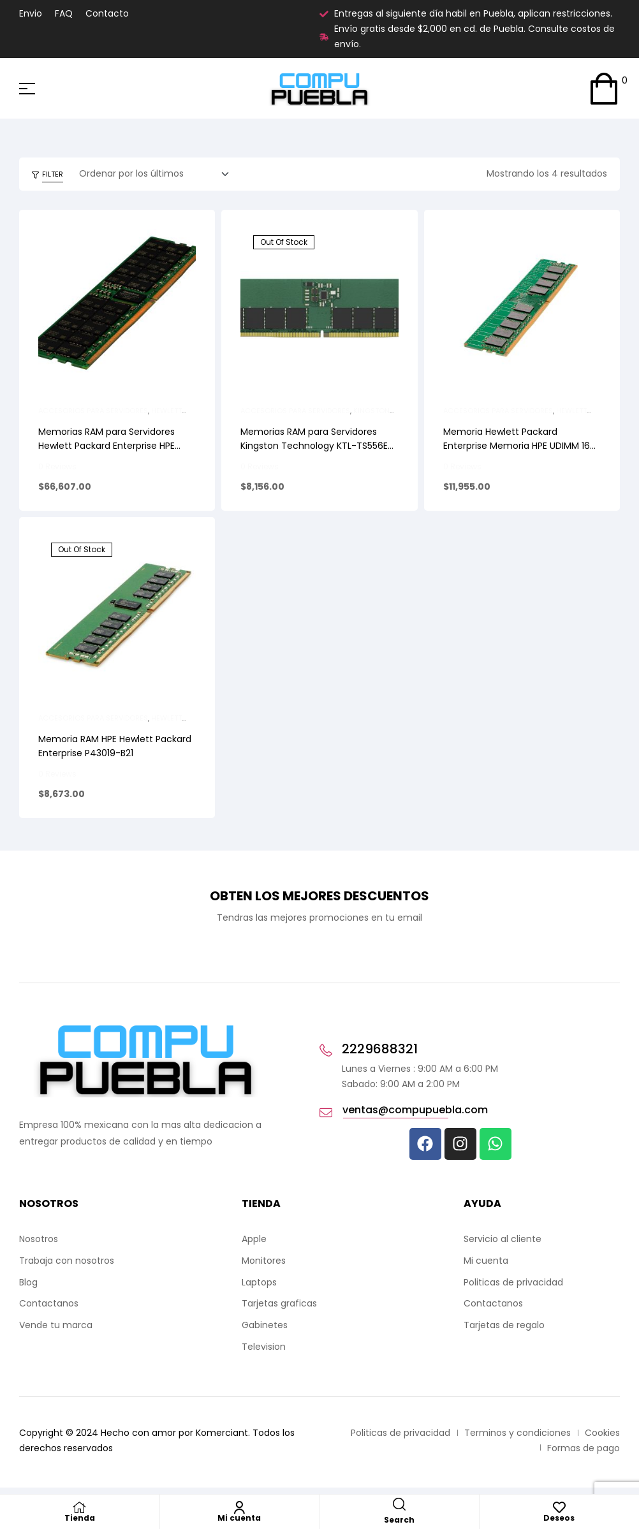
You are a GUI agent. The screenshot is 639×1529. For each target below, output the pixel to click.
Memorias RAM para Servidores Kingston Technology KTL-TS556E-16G (316, 445)
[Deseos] (559, 1507)
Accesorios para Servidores (93, 411)
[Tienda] (79, 1507)
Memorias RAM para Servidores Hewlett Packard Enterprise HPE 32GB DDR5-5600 (106, 445)
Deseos (559, 1517)
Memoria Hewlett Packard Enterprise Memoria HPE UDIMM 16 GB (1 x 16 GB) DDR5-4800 (516, 445)
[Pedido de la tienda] (158, 174)
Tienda (79, 1517)
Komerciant (222, 1432)
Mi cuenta (239, 1517)
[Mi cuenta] (239, 1507)
